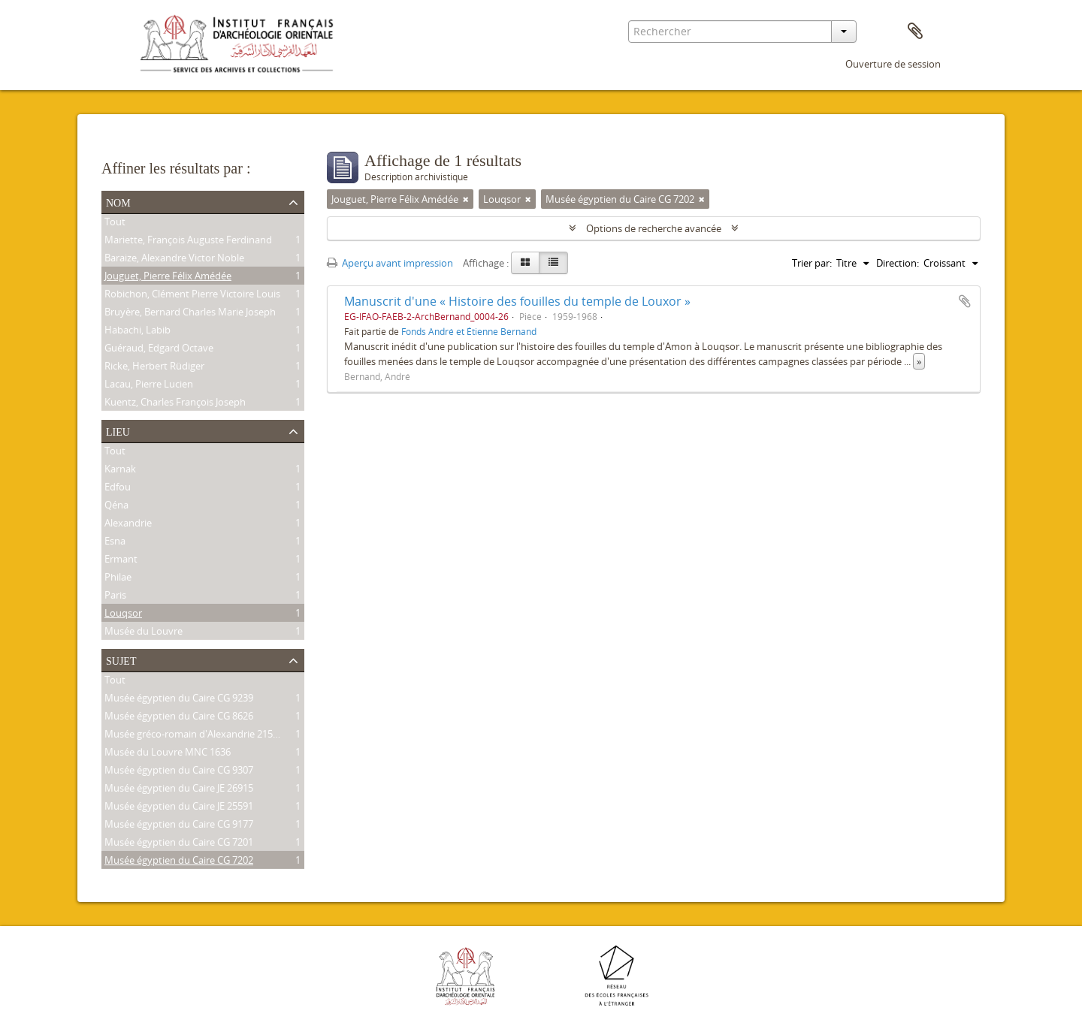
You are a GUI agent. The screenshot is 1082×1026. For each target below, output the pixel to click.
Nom (118, 201)
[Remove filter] (466, 199)
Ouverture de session (893, 64)
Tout (114, 223)
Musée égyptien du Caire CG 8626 (178, 717)
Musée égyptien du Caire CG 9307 (178, 771)
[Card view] (525, 263)
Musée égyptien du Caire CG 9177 (178, 825)
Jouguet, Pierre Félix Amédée (167, 277)
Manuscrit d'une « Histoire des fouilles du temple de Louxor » (517, 301)
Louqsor (123, 614)
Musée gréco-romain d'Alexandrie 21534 (193, 735)
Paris (115, 596)
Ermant (121, 560)
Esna (114, 542)
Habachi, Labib (137, 331)
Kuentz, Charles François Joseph (175, 403)
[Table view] (553, 263)
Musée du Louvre (143, 632)
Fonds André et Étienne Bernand (468, 331)
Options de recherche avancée (654, 228)
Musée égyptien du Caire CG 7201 (178, 843)
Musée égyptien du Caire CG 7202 (178, 861)
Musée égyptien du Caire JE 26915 (178, 789)
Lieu (118, 430)
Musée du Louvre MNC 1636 (167, 753)
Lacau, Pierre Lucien (148, 385)
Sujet (121, 659)
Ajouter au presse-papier (964, 301)
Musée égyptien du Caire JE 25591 (178, 807)
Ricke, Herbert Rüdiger (154, 367)
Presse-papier (915, 31)
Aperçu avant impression (390, 263)
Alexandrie (128, 524)
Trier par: (812, 263)
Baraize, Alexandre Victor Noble (174, 259)
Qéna (116, 506)
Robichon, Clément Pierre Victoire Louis (192, 295)
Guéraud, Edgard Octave (158, 349)
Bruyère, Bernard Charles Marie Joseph (190, 313)
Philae (117, 578)
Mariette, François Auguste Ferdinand (188, 241)
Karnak (120, 470)
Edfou (117, 488)
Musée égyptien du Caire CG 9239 (178, 699)
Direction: (897, 263)
